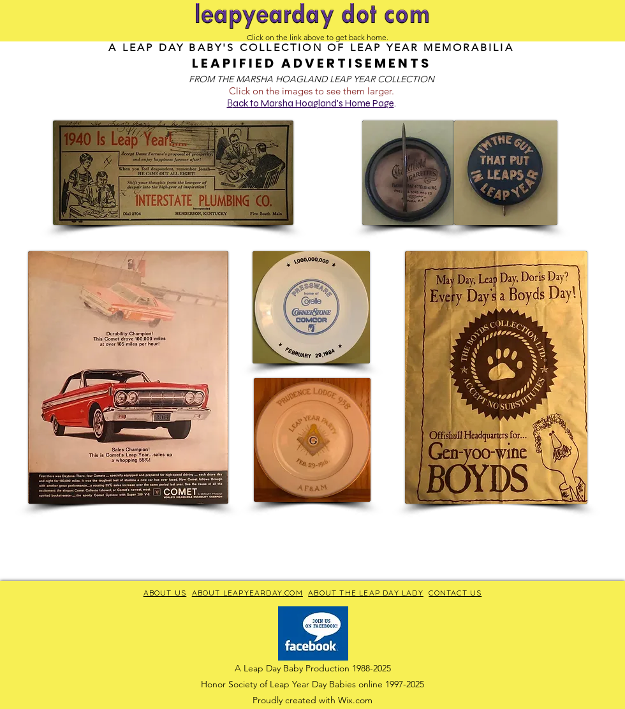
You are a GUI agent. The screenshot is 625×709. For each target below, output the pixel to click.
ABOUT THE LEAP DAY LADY (365, 592)
